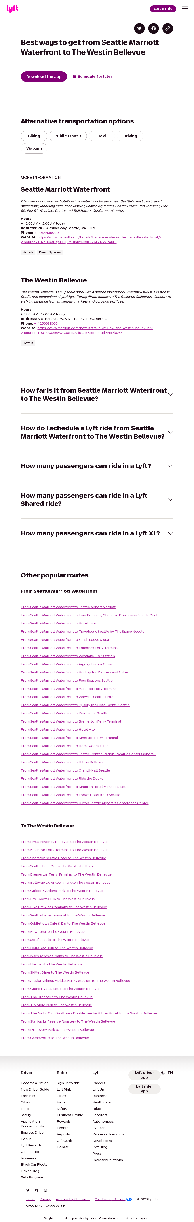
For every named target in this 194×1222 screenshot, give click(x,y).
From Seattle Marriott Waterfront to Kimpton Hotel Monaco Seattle (75, 786)
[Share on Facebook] (153, 28)
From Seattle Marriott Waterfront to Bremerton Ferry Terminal (71, 721)
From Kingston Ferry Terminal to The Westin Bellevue (64, 849)
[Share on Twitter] (139, 28)
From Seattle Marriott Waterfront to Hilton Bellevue (62, 762)
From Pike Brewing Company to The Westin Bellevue (64, 907)
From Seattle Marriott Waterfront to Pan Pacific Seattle (64, 713)
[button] (185, 8)
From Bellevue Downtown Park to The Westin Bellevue (65, 882)
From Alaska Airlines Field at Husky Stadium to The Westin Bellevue (75, 980)
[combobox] (167, 1072)
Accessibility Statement (73, 1199)
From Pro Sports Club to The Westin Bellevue (58, 899)
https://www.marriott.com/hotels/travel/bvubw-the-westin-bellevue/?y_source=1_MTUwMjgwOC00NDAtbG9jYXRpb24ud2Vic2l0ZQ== (87, 330)
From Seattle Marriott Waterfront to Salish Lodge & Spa (65, 639)
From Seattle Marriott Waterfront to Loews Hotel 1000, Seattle (70, 795)
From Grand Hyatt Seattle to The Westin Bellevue (61, 988)
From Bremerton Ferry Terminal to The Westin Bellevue (66, 874)
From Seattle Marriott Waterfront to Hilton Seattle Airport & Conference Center (84, 803)
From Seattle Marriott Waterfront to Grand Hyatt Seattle (65, 770)
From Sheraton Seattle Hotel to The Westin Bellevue (63, 858)
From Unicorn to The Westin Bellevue (51, 964)
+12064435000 (46, 232)
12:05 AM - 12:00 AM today (44, 223)
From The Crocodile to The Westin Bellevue (57, 997)
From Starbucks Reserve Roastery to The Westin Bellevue (68, 1021)
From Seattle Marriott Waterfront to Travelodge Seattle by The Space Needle (82, 631)
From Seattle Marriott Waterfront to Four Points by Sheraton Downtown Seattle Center (91, 615)
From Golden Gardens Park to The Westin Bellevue (62, 890)
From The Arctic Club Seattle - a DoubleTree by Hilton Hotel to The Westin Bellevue (89, 1013)
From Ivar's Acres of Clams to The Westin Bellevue (62, 956)
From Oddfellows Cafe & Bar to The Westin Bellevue (63, 923)
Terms (30, 1199)
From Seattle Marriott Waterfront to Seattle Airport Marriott (68, 607)
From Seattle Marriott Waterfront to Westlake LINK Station (68, 656)
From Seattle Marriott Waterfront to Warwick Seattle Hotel (67, 696)
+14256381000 (46, 323)
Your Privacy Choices (113, 1199)
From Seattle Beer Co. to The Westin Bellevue (58, 866)
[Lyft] (12, 9)
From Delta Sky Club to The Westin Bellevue (57, 948)
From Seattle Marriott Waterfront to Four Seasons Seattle (67, 680)
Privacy (45, 1199)
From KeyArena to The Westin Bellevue (53, 931)
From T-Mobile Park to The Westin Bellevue (56, 1005)
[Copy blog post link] (167, 28)
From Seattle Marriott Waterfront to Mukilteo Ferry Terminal (69, 688)
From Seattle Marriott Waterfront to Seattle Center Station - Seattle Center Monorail (88, 754)
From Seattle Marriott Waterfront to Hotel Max (58, 729)
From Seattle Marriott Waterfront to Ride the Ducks (62, 778)
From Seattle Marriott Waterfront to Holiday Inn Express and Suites (75, 672)
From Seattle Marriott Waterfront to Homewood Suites (64, 745)
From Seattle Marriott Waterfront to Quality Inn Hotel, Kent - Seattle (75, 705)
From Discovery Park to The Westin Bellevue (57, 1029)
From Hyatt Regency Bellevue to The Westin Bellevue (64, 841)
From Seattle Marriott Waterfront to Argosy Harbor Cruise (67, 664)
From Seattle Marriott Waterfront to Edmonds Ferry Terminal (70, 647)
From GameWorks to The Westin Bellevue (55, 1037)
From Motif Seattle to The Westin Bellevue (55, 939)
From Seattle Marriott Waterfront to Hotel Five (58, 623)
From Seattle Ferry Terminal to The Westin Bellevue (63, 915)
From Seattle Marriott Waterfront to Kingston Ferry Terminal (69, 737)
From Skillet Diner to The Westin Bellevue (55, 972)
